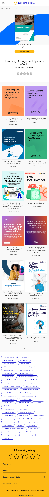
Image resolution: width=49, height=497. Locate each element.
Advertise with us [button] (24, 484)
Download (24, 51)
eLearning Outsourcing (31, 386)
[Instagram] (38, 456)
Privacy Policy (24, 490)
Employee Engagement (10, 396)
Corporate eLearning (25, 370)
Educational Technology (25, 373)
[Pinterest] (32, 456)
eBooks (8, 9)
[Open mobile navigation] (3, 3)
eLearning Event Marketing (34, 379)
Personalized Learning (9, 422)
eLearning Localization (9, 383)
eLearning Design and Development (13, 379)
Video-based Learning (27, 435)
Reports (20, 425)
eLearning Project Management (30, 389)
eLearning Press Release (10, 389)
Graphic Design (8, 405)
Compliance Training (27, 367)
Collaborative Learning (9, 367)
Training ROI (25, 431)
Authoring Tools (24, 360)
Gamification (38, 402)
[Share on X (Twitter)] (21, 73)
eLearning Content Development (27, 376)
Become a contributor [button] (24, 477)
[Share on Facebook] (18, 73)
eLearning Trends (24, 393)
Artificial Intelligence (9, 360)
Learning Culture (23, 415)
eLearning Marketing (26, 383)
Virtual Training (7, 438)
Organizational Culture (36, 418)
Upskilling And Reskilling (10, 435)
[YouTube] (27, 456)
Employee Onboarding (27, 396)
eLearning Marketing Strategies (12, 386)
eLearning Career (8, 376)
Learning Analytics (8, 415)
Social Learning (34, 428)
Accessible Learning (9, 357)
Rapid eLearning (8, 425)
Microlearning (7, 418)
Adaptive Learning (24, 357)
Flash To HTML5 (8, 402)
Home (2, 9)
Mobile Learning (21, 418)
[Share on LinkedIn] (24, 73)
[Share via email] (27, 73)
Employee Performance (9, 399)
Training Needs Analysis (10, 431)
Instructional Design (9, 412)
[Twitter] (16, 456)
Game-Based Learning (23, 402)
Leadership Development (26, 412)
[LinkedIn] (22, 456)
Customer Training (8, 373)
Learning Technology (39, 415)
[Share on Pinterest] (31, 73)
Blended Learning (25, 363)
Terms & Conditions (11, 490)
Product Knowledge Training (28, 422)
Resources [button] (24, 464)
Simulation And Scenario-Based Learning (14, 428)
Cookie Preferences (37, 490)
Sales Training (31, 425)
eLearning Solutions (9, 393)
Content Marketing (8, 370)
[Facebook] (11, 456)
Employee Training (26, 399)
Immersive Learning (9, 409)
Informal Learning (24, 409)
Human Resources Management (26, 405)
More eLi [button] (24, 470)
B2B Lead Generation (9, 363)
